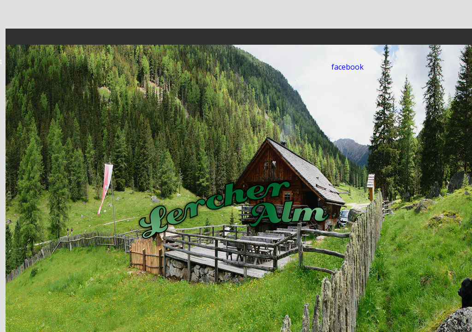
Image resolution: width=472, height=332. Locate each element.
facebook (347, 67)
